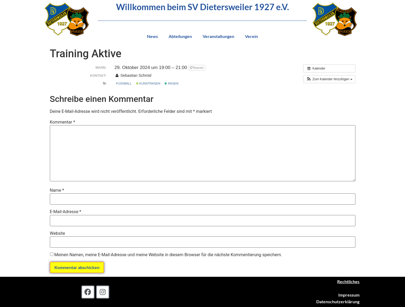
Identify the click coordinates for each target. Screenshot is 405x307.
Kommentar (62, 122)
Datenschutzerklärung (337, 301)
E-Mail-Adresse (65, 212)
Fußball (124, 83)
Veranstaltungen (218, 36)
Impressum (348, 294)
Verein (251, 36)
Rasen (172, 83)
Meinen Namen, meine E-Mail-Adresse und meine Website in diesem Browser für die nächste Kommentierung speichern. (168, 255)
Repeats (197, 67)
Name (57, 190)
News (152, 36)
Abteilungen (180, 36)
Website (57, 233)
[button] (329, 79)
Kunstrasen (148, 83)
